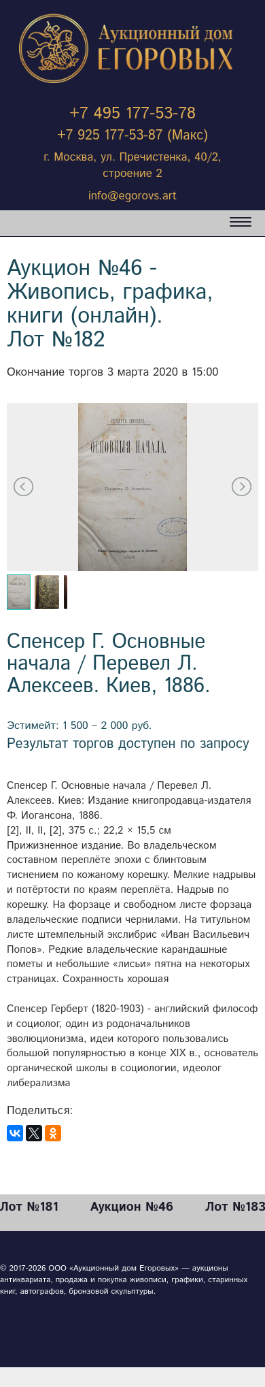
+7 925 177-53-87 (109, 136)
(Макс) (187, 136)
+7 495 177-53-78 (132, 113)
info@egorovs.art (132, 196)
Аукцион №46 (131, 1207)
